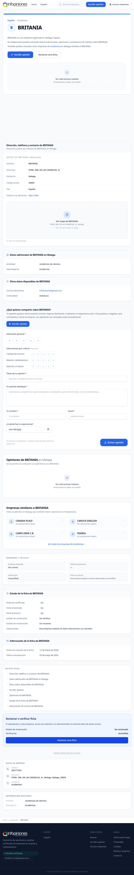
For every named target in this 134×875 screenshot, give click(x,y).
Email (71, 411)
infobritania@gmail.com (50, 290)
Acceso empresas (119, 4)
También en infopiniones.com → (18, 858)
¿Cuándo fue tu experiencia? (19, 424)
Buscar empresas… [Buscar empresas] (70, 4)
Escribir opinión (95, 4)
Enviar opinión (114, 442)
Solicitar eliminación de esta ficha (67, 753)
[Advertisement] (67, 118)
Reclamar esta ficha (47, 54)
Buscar (93, 837)
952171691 (34, 195)
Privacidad (118, 842)
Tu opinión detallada (16, 386)
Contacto (118, 855)
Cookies (117, 846)
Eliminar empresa (122, 851)
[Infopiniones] (15, 4)
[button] (67, 220)
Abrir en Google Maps (16, 241)
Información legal (122, 837)
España (43, 4)
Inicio (34, 4)
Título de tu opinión (16, 373)
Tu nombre (12, 411)
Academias (22, 20)
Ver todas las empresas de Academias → (67, 544)
